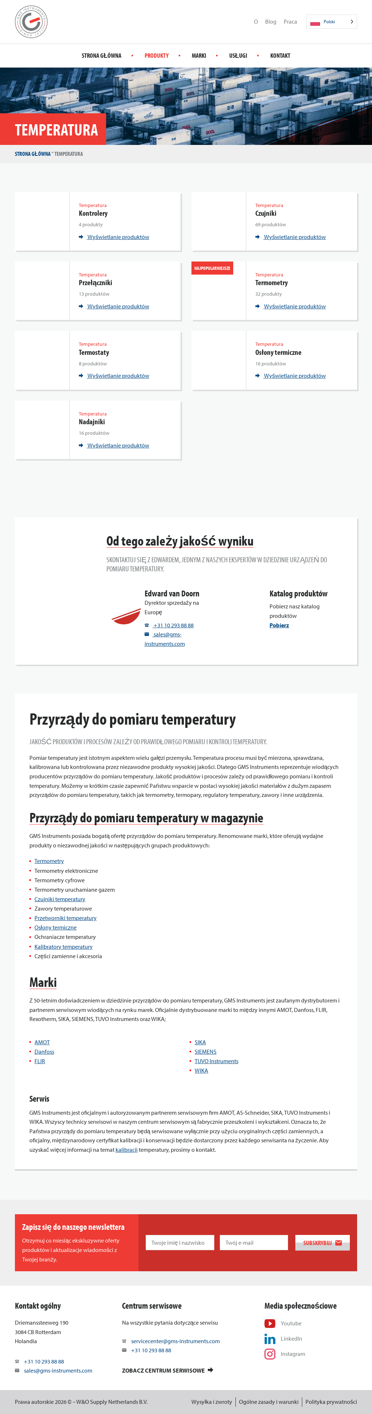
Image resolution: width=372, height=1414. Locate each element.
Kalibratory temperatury (64, 946)
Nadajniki (92, 421)
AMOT (42, 1042)
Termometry (271, 282)
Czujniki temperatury (60, 899)
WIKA (201, 1070)
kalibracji (127, 1149)
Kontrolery (93, 213)
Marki (199, 55)
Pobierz (279, 625)
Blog (270, 21)
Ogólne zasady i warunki (269, 1401)
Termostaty (94, 352)
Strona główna (101, 55)
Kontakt (280, 55)
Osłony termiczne (278, 352)
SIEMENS (206, 1051)
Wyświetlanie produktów (114, 236)
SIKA (200, 1042)
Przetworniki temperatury (66, 917)
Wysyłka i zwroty (211, 1401)
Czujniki (265, 213)
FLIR (40, 1061)
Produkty (157, 55)
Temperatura (93, 205)
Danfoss (44, 1051)
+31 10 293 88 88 (169, 625)
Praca (290, 21)
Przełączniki (96, 282)
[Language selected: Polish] (331, 22)
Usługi (238, 55)
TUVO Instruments (216, 1061)
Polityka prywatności (331, 1401)
